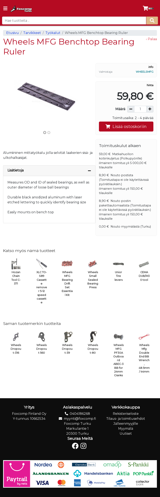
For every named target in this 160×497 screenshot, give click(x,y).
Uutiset (126, 433)
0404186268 (80, 414)
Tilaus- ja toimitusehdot (125, 419)
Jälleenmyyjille (125, 424)
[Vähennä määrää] (130, 109)
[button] (9, 96)
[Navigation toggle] (5, 9)
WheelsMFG (144, 71)
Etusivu (12, 33)
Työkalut (52, 33)
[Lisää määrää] (150, 109)
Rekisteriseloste (126, 414)
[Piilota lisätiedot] (89, 170)
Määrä (120, 109)
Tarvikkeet (32, 33)
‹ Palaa (151, 39)
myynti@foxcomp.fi (80, 419)
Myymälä (125, 429)
